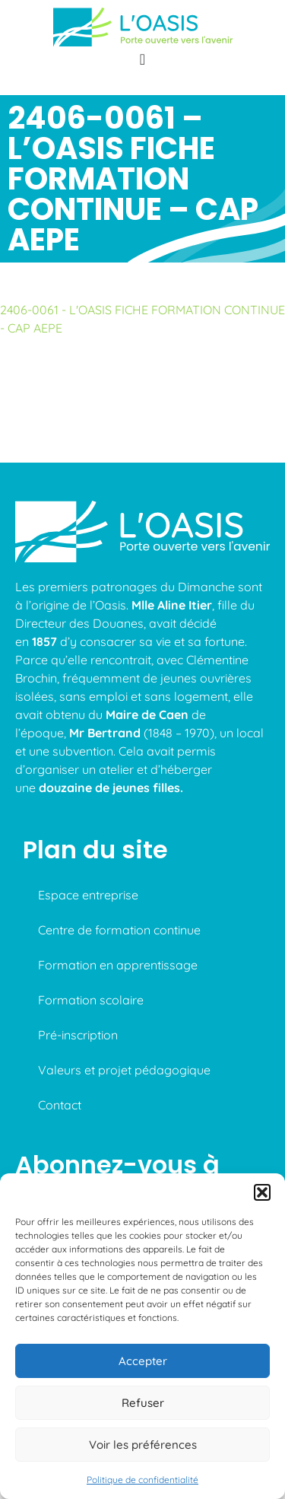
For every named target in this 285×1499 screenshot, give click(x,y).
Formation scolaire (91, 999)
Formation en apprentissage (118, 964)
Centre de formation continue (119, 929)
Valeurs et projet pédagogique (124, 1069)
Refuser (143, 1403)
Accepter (143, 1361)
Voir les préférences (143, 1444)
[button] (262, 1192)
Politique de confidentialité (142, 1479)
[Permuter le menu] (142, 59)
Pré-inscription (78, 1034)
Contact (59, 1104)
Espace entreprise (88, 894)
